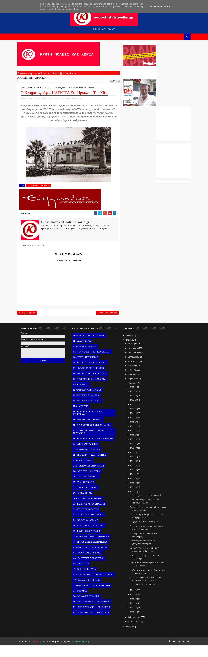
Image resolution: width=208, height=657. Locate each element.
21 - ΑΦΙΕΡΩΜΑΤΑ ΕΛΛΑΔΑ (90, 461)
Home (26, 89)
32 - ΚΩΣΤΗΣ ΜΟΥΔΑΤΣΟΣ (90, 521)
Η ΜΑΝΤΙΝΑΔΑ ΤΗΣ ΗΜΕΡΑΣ (146, 596)
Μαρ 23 (137, 433)
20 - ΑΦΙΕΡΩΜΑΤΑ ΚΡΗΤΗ (89, 456)
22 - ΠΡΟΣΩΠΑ (84, 466)
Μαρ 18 (137, 455)
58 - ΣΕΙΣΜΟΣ (107, 613)
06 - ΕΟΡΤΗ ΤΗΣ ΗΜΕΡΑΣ (89, 369)
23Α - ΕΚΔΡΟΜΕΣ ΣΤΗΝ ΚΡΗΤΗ (92, 477)
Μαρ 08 (137, 499)
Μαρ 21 (137, 442)
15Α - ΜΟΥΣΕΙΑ (84, 418)
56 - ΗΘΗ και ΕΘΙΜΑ (87, 613)
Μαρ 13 (137, 477)
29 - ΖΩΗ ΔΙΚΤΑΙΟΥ (86, 504)
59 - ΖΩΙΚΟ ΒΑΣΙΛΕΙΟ (87, 619)
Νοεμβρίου (137, 360)
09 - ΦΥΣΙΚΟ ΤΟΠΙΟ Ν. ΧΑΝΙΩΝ (92, 380)
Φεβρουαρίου (138, 629)
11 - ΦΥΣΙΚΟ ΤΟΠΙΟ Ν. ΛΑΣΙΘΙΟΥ (93, 390)
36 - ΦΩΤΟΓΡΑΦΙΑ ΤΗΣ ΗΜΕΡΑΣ (92, 537)
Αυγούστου (137, 373)
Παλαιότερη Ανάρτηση (91, 323)
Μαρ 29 (137, 407)
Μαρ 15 (137, 468)
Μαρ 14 (137, 473)
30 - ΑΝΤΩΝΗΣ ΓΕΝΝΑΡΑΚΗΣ (91, 510)
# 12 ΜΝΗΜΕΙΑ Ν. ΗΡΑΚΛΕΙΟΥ (42, 195)
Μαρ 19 (137, 451)
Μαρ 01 (137, 623)
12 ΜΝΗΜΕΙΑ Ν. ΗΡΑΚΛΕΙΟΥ (42, 89)
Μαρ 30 (137, 403)
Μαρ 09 (137, 494)
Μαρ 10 (137, 490)
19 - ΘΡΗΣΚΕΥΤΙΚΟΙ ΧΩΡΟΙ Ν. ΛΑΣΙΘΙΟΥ (97, 450)
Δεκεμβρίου (137, 355)
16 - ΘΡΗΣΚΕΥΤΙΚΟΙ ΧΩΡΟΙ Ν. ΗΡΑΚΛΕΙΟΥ (91, 424)
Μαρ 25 (137, 425)
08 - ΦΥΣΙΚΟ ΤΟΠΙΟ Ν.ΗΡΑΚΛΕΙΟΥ (94, 374)
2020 (131, 638)
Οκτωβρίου (137, 364)
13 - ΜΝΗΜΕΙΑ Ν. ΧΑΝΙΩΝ (90, 407)
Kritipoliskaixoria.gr (85, 653)
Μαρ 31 (137, 398)
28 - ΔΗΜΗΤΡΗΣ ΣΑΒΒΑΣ (89, 499)
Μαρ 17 (137, 459)
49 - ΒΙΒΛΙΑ (83, 591)
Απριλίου (136, 390)
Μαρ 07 (137, 503)
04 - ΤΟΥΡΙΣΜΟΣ (85, 363)
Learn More (156, 6)
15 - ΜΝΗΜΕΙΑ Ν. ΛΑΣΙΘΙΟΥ (91, 412)
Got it (167, 6)
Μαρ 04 (137, 610)
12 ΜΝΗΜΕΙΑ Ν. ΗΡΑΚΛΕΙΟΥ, (76, 105)
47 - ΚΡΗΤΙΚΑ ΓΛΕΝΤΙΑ (88, 581)
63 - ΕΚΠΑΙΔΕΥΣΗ (104, 624)
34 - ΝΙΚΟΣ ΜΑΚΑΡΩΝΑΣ (89, 532)
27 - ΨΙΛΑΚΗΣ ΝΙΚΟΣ (87, 494)
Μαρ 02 (137, 619)
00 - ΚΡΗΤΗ (82, 347)
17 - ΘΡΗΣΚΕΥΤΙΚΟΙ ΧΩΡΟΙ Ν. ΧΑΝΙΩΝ (96, 437)
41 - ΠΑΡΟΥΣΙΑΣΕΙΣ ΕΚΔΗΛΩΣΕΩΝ (94, 553)
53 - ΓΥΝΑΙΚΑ (84, 602)
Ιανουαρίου (137, 633)
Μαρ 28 (137, 411)
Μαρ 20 (137, 446)
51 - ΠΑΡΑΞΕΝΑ (84, 597)
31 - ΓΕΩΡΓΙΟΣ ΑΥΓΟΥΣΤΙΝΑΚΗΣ (93, 515)
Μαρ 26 (137, 420)
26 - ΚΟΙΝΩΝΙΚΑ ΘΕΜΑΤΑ (89, 488)
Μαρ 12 (137, 481)
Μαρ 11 (137, 486)
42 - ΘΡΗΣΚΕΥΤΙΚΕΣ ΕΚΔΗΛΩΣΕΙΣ (94, 559)
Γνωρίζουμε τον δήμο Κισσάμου (147, 533)
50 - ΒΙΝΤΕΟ (98, 591)
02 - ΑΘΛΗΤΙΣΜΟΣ (86, 352)
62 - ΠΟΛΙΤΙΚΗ (84, 624)
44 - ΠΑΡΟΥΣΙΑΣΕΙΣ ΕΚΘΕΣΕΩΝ (92, 570)
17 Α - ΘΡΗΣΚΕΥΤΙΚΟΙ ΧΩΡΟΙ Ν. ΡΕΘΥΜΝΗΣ (92, 443)
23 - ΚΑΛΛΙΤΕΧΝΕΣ (86, 472)
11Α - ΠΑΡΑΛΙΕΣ (85, 396)
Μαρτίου (136, 394)
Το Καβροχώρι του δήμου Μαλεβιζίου (150, 507)
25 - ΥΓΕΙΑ (99, 483)
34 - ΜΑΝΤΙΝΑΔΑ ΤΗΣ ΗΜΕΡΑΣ (92, 526)
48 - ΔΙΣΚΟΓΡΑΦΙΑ (108, 586)
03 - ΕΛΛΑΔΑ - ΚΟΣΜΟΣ (89, 358)
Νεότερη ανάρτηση (31, 323)
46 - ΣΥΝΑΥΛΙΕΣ (85, 575)
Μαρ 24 (137, 429)
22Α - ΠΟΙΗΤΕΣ (101, 466)
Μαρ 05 (137, 606)
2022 (131, 347)
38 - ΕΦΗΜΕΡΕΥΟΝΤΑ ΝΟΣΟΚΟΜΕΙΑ (95, 548)
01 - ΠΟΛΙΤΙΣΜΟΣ (100, 347)
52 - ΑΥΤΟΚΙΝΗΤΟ (104, 597)
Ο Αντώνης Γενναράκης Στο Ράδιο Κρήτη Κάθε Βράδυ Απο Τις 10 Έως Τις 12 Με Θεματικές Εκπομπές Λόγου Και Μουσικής (123, 72)
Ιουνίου (135, 381)
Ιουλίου (135, 377)
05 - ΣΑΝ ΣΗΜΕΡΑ (105, 363)
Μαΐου (135, 386)
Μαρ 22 (137, 438)
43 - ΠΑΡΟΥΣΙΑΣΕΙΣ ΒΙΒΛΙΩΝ (91, 564)
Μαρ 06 (137, 602)
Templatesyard (51, 653)
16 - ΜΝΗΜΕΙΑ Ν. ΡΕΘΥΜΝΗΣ (91, 431)
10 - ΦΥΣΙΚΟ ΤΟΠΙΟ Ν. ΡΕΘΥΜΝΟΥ (94, 385)
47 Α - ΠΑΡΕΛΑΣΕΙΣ (86, 586)
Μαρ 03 (137, 615)
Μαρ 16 (137, 464)
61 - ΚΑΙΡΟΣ (107, 619)
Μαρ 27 (137, 416)
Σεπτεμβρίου (137, 368)
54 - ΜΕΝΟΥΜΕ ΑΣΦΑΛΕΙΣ (90, 608)
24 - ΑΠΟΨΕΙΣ (84, 483)
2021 (131, 351)
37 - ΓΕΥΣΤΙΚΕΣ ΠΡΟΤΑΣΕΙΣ (90, 543)
